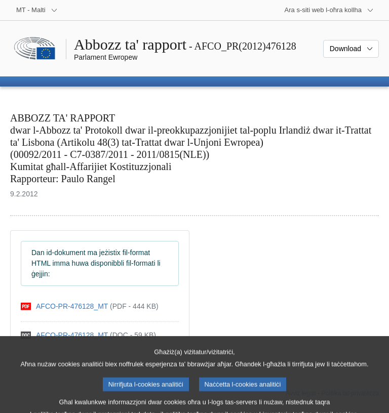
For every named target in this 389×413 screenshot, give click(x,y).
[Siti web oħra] (329, 10)
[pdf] (90, 306)
